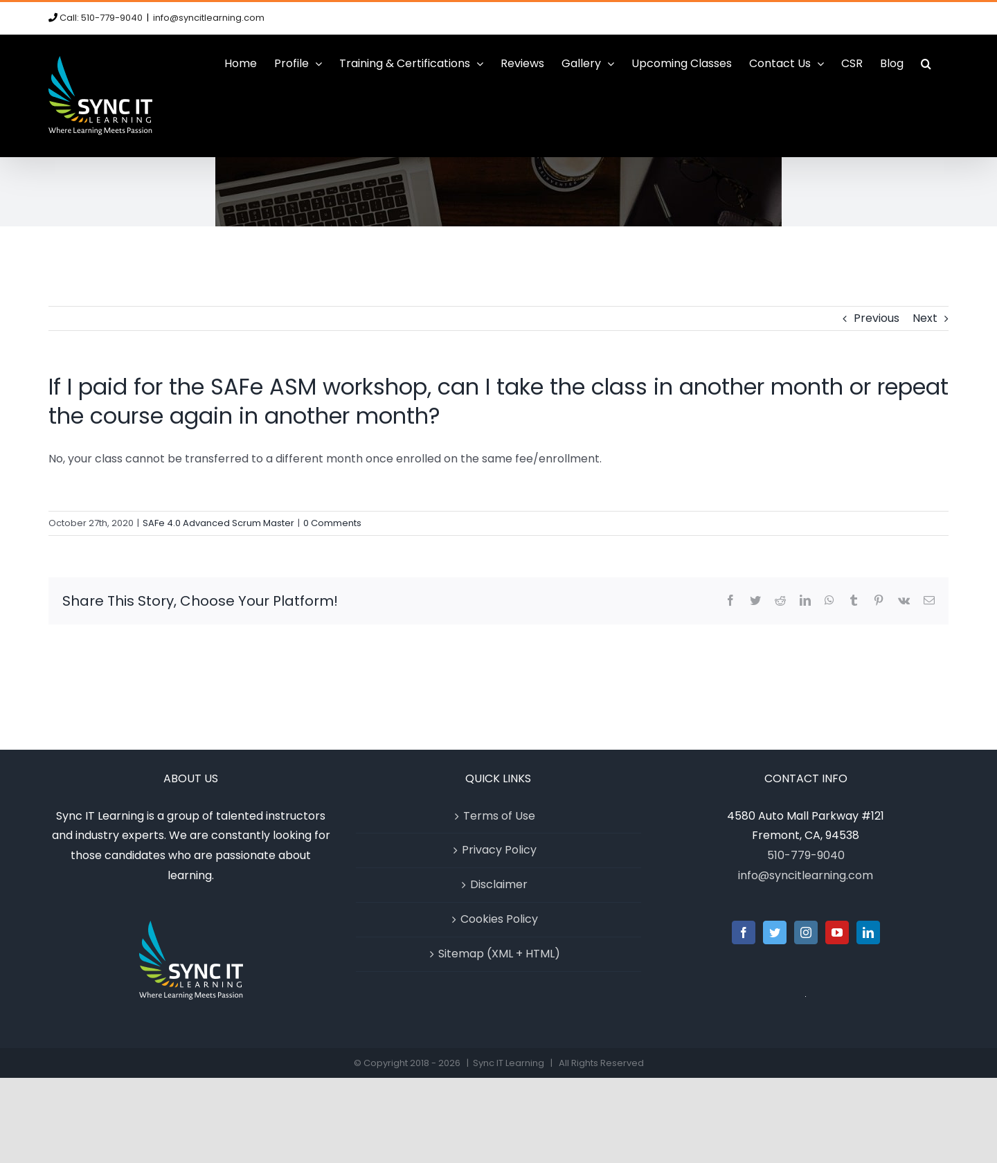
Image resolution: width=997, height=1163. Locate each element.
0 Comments (332, 523)
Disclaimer (499, 884)
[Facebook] (743, 932)
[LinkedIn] (868, 932)
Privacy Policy (499, 850)
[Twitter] (775, 932)
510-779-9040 (806, 855)
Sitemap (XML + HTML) (499, 954)
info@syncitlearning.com (208, 17)
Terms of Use (499, 816)
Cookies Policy (499, 919)
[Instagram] (806, 932)
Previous (876, 318)
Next (925, 318)
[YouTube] (837, 932)
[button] (926, 64)
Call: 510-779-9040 (101, 17)
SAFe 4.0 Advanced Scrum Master (218, 523)
